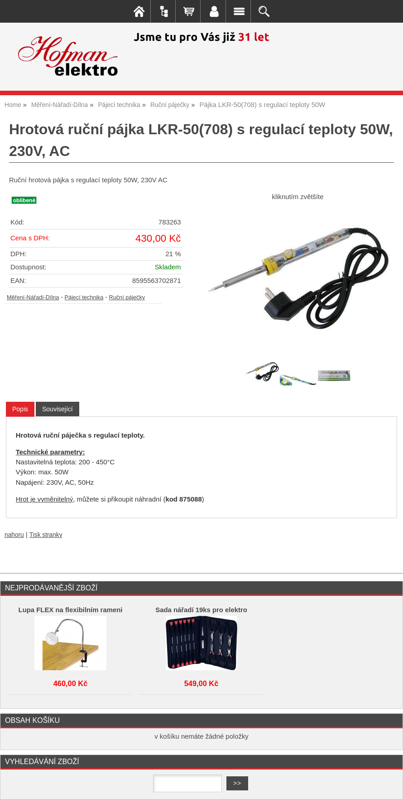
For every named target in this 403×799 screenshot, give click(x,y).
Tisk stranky (45, 534)
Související (57, 409)
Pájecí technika (84, 297)
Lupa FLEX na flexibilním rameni (71, 610)
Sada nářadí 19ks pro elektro (201, 610)
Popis (20, 409)
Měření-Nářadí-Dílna (33, 297)
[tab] (20, 409)
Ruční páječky (127, 297)
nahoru (14, 534)
